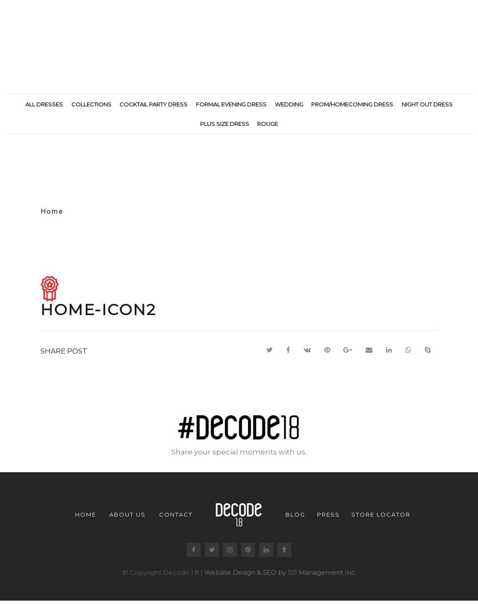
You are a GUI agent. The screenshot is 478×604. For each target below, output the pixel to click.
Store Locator (380, 517)
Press (328, 517)
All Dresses (44, 104)
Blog (295, 517)
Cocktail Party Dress (153, 104)
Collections (91, 104)
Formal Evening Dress (231, 104)
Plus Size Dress (224, 123)
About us (127, 517)
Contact (176, 517)
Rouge (267, 123)
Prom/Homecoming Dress (352, 104)
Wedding (289, 104)
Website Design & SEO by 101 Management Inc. (280, 575)
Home (52, 214)
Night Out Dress (427, 104)
